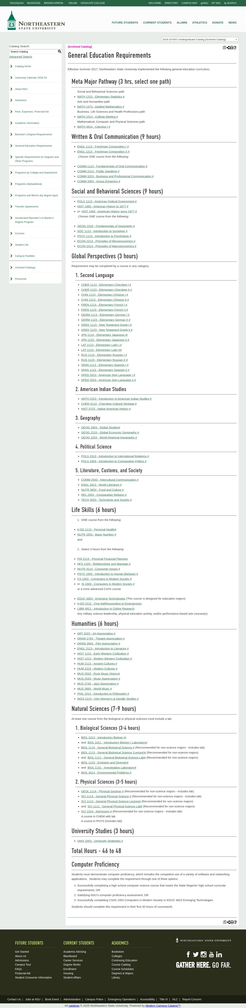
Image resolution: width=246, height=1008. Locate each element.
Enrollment (69, 969)
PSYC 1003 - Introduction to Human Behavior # (107, 573)
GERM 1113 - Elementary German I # (105, 314)
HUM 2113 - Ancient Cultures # (97, 663)
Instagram (203, 954)
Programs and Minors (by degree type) (36, 195)
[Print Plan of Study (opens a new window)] (224, 47)
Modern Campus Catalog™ (163, 1005)
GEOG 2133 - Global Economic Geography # (110, 432)
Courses (19, 233)
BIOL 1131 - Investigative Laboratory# (112, 767)
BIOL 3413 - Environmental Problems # (106, 772)
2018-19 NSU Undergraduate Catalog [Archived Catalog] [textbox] (194, 39)
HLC (175, 999)
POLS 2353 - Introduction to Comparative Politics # (114, 461)
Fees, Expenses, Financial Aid (32, 111)
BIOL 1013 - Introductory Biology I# (103, 737)
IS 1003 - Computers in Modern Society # (108, 584)
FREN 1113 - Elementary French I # (104, 304)
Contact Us (14, 999)
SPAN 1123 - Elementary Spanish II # (105, 370)
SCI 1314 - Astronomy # (96, 811)
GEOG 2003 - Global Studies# (100, 427)
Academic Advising (74, 951)
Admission (21, 100)
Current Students (157, 22)
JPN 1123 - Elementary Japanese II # (105, 339)
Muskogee (33, 3)
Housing (68, 973)
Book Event (52, 999)
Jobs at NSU (32, 999)
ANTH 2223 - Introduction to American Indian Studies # (116, 398)
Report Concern (191, 999)
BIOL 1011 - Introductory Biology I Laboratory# (117, 742)
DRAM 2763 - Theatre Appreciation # (101, 638)
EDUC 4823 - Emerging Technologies (101, 598)
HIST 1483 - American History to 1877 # (102, 206)
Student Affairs (72, 977)
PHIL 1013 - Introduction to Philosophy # (103, 693)
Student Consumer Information (33, 977)
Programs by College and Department (36, 172)
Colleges (117, 956)
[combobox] (199, 39)
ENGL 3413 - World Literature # (101, 484)
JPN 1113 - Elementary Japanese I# (104, 334)
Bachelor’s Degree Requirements (33, 134)
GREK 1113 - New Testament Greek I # (106, 324)
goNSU (204, 3)
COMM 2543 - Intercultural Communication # (110, 479)
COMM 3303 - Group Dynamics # (98, 181)
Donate (217, 22)
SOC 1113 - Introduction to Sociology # (102, 231)
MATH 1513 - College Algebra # (97, 116)
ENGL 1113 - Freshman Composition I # (103, 146)
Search (230, 3)
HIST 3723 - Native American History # (106, 408)
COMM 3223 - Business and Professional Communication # (115, 176)
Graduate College (93, 3)
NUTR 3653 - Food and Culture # (102, 489)
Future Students (125, 22)
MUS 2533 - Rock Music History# (98, 673)
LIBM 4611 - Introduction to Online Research (106, 608)
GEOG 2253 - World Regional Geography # (109, 437)
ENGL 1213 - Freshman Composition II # (103, 151)
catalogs (74, 1005)
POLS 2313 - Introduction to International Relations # (115, 456)
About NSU (21, 89)
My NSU (216, 3)
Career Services (73, 960)
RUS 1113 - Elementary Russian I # (104, 355)
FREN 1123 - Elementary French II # (104, 309)
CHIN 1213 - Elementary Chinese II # (105, 299)
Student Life (21, 244)
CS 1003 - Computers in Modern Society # (104, 578)
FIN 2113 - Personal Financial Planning (102, 558)
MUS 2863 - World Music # (94, 688)
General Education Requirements (33, 145)
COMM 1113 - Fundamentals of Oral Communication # (112, 166)
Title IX (163, 999)
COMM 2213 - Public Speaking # (98, 171)
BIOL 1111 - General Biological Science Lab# (117, 757)
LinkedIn (219, 954)
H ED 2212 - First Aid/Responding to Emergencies (109, 603)
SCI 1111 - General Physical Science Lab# (115, 806)
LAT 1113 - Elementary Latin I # (101, 344)
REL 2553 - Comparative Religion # (103, 494)
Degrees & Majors (122, 973)
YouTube (211, 954)
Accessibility (147, 999)
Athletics (199, 22)
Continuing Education (124, 960)
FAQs (18, 969)
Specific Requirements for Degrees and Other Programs (37, 158)
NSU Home (155, 3)
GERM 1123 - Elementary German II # (105, 319)
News (232, 22)
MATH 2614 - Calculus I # (93, 126)
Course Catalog (121, 964)
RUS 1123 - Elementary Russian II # (104, 360)
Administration (72, 999)
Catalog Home (23, 66)
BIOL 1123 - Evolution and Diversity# (104, 762)
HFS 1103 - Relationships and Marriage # (104, 563)
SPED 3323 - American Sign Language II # (108, 380)
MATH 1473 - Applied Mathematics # (100, 106)
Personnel (20, 278)
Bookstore (118, 951)
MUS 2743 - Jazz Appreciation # (98, 683)
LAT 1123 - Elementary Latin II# (101, 349)
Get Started (22, 951)
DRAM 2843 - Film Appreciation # (98, 643)
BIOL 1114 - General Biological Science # (107, 747)
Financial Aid (22, 973)
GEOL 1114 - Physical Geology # (102, 791)
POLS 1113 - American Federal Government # (107, 201)
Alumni (182, 22)
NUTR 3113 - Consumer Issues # (98, 568)
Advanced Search (20, 56)
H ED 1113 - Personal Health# (96, 529)
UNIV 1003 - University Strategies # (100, 840)
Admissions (22, 960)
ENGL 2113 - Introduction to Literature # (103, 648)
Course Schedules (123, 969)
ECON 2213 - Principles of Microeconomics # (106, 241)
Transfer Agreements (26, 206)
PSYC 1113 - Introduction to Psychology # (104, 236)
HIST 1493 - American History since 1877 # (109, 211)
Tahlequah (17, 3)
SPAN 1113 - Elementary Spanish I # (105, 365)
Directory (171, 3)
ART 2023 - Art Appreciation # (96, 633)
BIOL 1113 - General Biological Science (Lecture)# (113, 752)
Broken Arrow (53, 3)
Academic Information (27, 123)
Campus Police (94, 999)
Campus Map (189, 3)
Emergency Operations (122, 999)
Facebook (188, 954)
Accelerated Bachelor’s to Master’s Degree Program (34, 219)
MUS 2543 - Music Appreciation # (98, 678)
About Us (20, 956)
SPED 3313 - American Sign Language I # (108, 375)
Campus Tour (23, 964)
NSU (36, 20)
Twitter (196, 954)
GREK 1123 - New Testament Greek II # (107, 329)
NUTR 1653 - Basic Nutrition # (96, 534)
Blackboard (70, 956)
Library (116, 977)
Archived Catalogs (25, 267)
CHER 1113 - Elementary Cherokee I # (106, 284)
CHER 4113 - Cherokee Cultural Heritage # (109, 403)
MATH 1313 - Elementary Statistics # (101, 96)
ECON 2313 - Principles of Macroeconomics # (106, 246)
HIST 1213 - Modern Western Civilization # (104, 658)
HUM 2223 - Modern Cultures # (97, 668)
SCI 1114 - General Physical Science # (106, 796)
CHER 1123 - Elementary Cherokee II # (106, 289)
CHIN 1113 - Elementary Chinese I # (104, 294)
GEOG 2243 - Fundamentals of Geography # (106, 226)
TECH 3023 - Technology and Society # (106, 499)
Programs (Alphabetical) (28, 184)
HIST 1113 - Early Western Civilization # (103, 653)
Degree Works (72, 964)
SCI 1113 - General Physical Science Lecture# (111, 801)
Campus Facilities (25, 255)
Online (73, 3)
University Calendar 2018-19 (31, 77)
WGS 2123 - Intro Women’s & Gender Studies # (108, 698)
